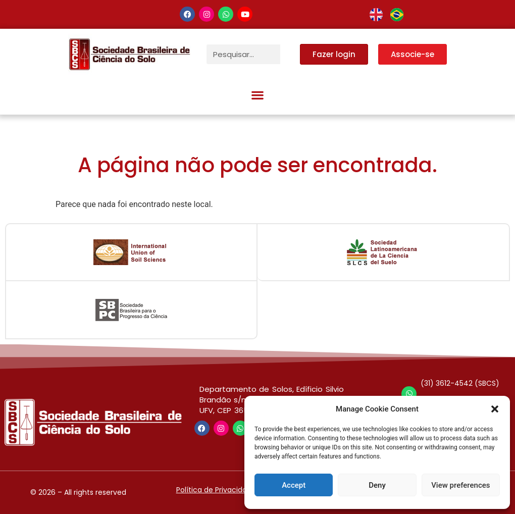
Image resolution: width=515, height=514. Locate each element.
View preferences (460, 485)
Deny (377, 485)
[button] (495, 409)
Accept (293, 485)
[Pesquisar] (290, 54)
